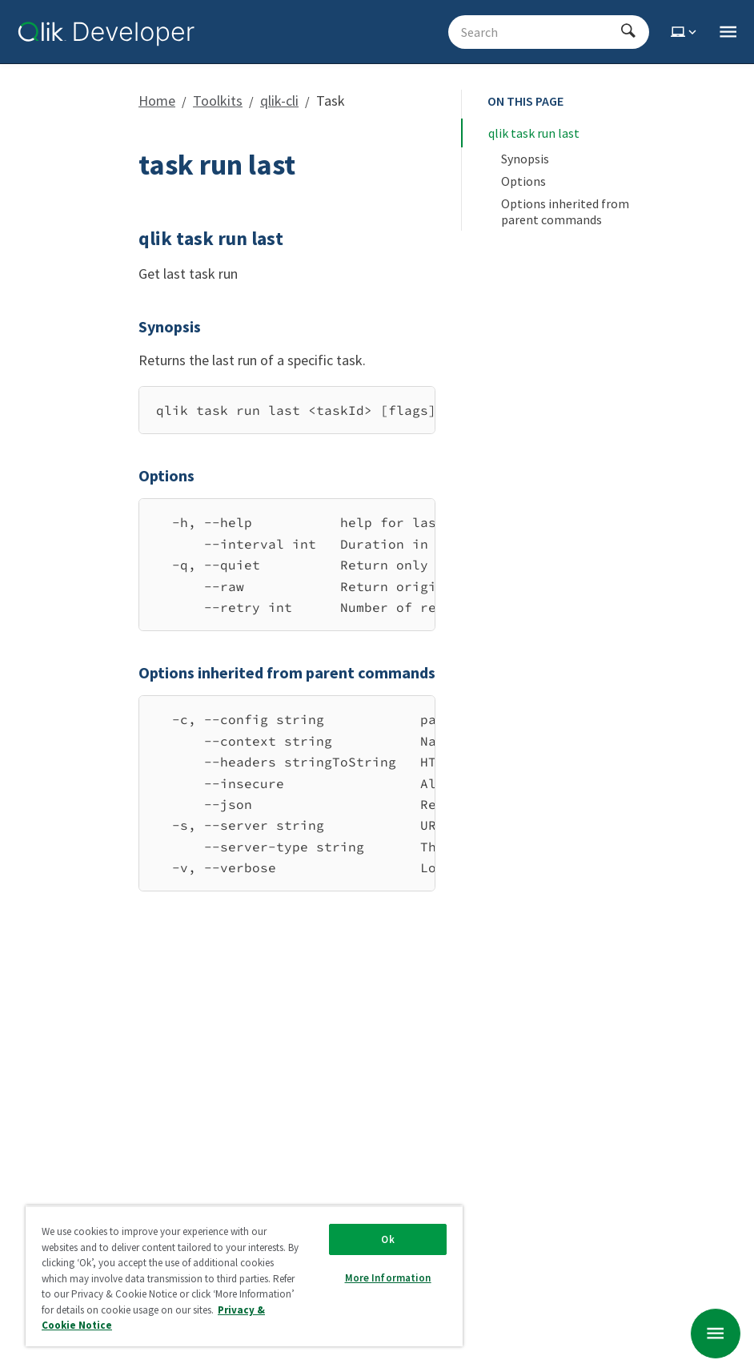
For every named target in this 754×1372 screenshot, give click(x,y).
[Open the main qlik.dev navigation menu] (728, 32)
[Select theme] (685, 32)
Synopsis (525, 159)
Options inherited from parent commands (566, 211)
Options (523, 181)
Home (156, 100)
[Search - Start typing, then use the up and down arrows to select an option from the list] (539, 32)
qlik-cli (279, 100)
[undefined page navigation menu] (715, 1333)
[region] (286, 410)
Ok (387, 1239)
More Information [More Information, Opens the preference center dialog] (388, 1278)
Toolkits (218, 100)
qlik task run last (534, 133)
